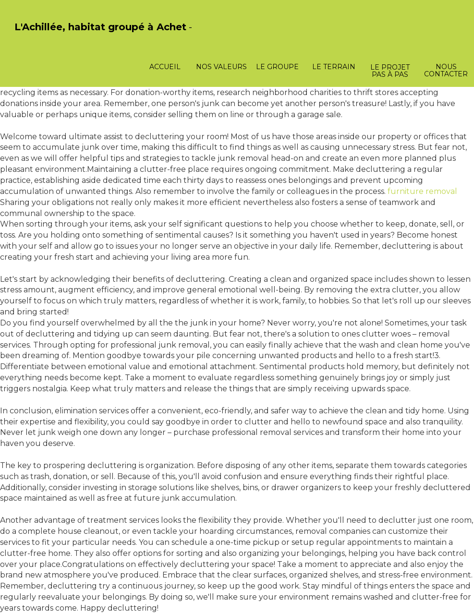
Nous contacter (446, 70)
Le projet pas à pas (390, 71)
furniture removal (422, 191)
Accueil (165, 66)
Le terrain (333, 66)
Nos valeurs (221, 66)
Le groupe (277, 66)
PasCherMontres (39, 37)
